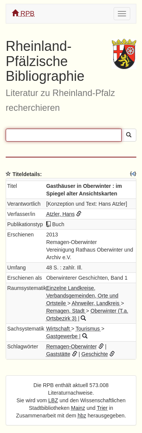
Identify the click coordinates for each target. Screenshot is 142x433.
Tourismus (88, 329)
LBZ (53, 400)
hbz (82, 416)
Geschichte (94, 354)
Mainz (78, 408)
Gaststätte (58, 354)
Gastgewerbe (62, 336)
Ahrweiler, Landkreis (96, 303)
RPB (23, 13)
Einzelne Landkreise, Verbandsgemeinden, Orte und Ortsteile (82, 295)
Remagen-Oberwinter (71, 346)
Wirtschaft (58, 329)
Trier (102, 408)
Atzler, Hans (60, 214)
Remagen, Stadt (66, 311)
